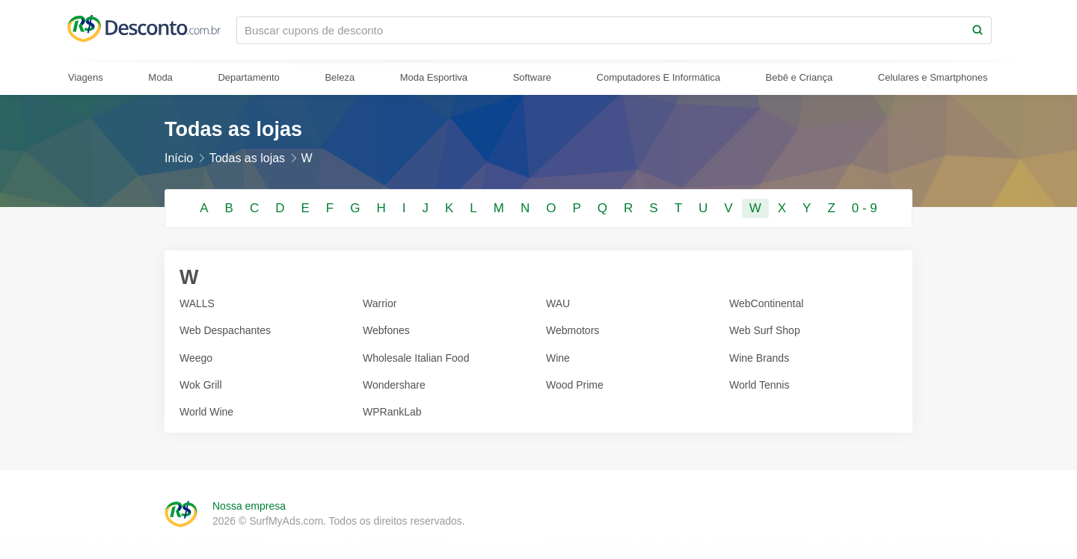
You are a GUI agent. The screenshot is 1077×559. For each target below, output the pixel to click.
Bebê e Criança (799, 77)
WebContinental (766, 303)
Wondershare (394, 385)
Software (532, 77)
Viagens (85, 77)
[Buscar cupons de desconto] (600, 30)
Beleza (340, 77)
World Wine (206, 412)
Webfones (386, 330)
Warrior (379, 303)
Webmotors (572, 330)
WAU (558, 303)
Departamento (248, 77)
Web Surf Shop (764, 330)
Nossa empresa (249, 506)
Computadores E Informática (658, 77)
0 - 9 (864, 208)
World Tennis (759, 385)
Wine (558, 358)
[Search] (977, 30)
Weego (196, 358)
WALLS (197, 303)
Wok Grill (201, 385)
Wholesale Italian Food (416, 358)
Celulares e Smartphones (933, 77)
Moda (160, 77)
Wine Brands (759, 358)
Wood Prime (575, 385)
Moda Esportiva (433, 77)
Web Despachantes (225, 330)
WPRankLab (392, 412)
